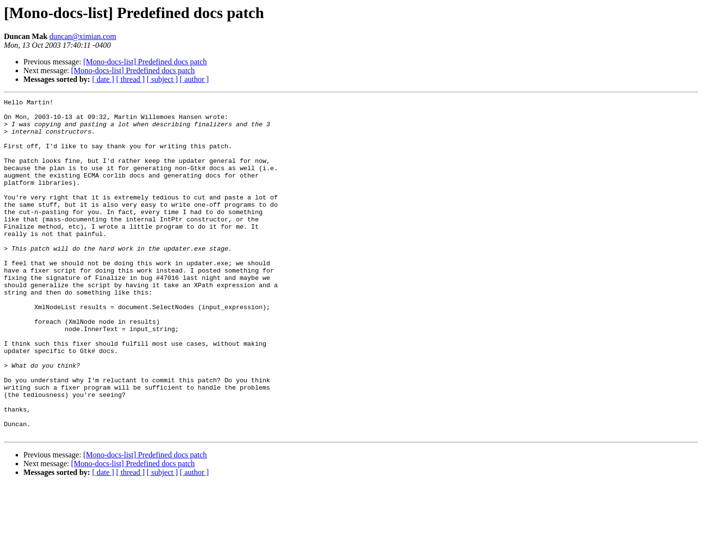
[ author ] (194, 79)
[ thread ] (130, 79)
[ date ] (103, 79)
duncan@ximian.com (82, 36)
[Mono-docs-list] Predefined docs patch (145, 62)
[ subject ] (162, 79)
